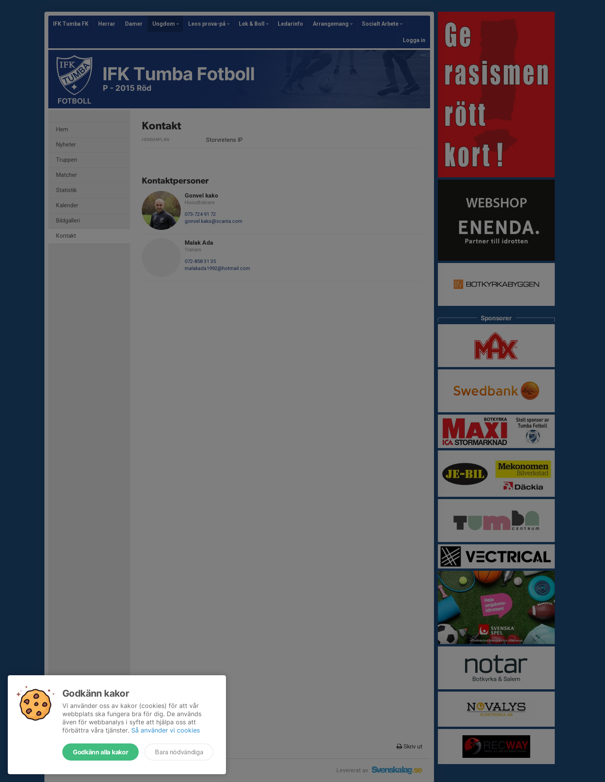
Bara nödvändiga (179, 752)
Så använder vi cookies (165, 730)
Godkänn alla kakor (100, 752)
